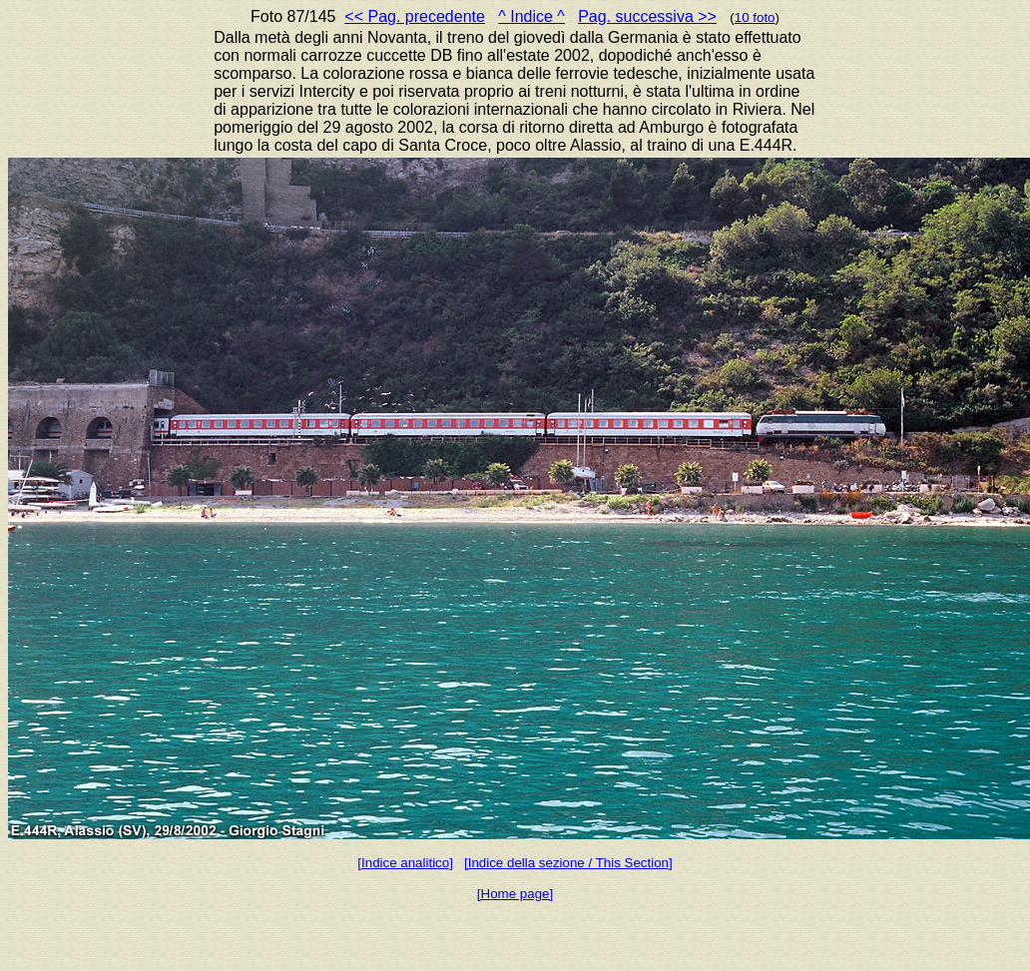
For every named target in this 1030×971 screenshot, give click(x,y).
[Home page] (515, 893)
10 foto (755, 17)
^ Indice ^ (531, 16)
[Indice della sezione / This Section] (568, 862)
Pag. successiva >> (647, 16)
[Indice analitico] (405, 862)
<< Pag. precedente (414, 16)
